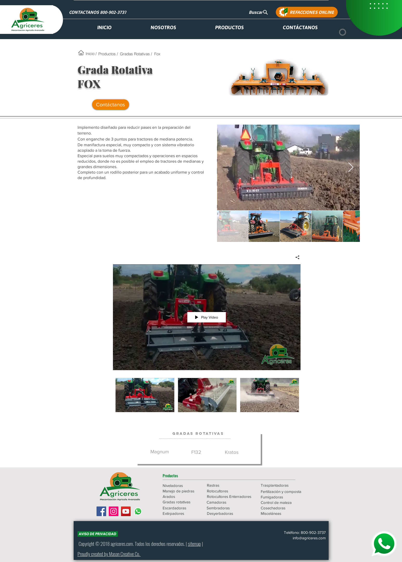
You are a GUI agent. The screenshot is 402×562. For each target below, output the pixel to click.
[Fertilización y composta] (283, 491)
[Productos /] (108, 53)
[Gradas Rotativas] (198, 433)
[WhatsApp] (138, 511)
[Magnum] (160, 452)
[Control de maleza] (283, 502)
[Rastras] (225, 485)
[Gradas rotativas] (181, 502)
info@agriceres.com (309, 538)
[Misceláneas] (283, 513)
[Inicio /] (91, 53)
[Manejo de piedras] (181, 491)
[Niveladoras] (181, 485)
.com (129, 543)
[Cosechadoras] (283, 508)
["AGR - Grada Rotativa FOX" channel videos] (206, 398)
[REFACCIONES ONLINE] (307, 12)
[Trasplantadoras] (283, 485)
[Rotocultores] (225, 491)
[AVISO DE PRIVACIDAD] (98, 534)
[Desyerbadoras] (229, 513)
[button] (181, 475)
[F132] (196, 452)
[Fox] (157, 53)
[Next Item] (351, 167)
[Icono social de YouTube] (126, 511)
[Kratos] (232, 452)
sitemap (194, 543)
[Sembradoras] (229, 508)
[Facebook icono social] (101, 511)
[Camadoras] (229, 502)
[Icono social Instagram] (113, 511)
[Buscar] (258, 12)
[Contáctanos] (110, 104)
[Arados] (181, 496)
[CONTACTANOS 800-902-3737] (98, 12)
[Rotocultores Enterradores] (229, 496)
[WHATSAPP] (384, 544)
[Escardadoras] (181, 508)
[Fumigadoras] (283, 497)
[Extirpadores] (181, 513)
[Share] (295, 257)
